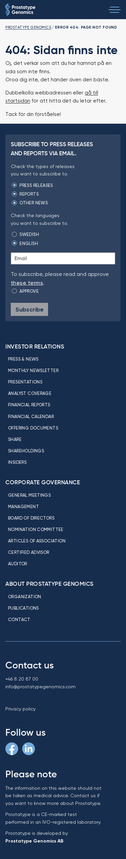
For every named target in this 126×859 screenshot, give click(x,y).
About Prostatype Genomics (49, 583)
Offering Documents (33, 428)
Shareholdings (26, 450)
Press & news (23, 359)
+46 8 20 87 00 (21, 679)
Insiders (17, 462)
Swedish (29, 234)
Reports (29, 194)
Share (15, 439)
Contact (19, 619)
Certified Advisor (28, 552)
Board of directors (31, 518)
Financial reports (29, 404)
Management (23, 506)
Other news (33, 202)
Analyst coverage (29, 393)
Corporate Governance (42, 482)
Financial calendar (31, 416)
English (28, 243)
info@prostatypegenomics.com (40, 686)
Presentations (25, 381)
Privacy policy (20, 708)
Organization (24, 596)
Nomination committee (36, 529)
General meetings (29, 495)
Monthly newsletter (33, 370)
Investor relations (34, 346)
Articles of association (37, 540)
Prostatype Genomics (28, 27)
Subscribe (29, 309)
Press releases (36, 185)
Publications (23, 608)
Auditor (17, 563)
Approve (29, 291)
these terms (27, 283)
